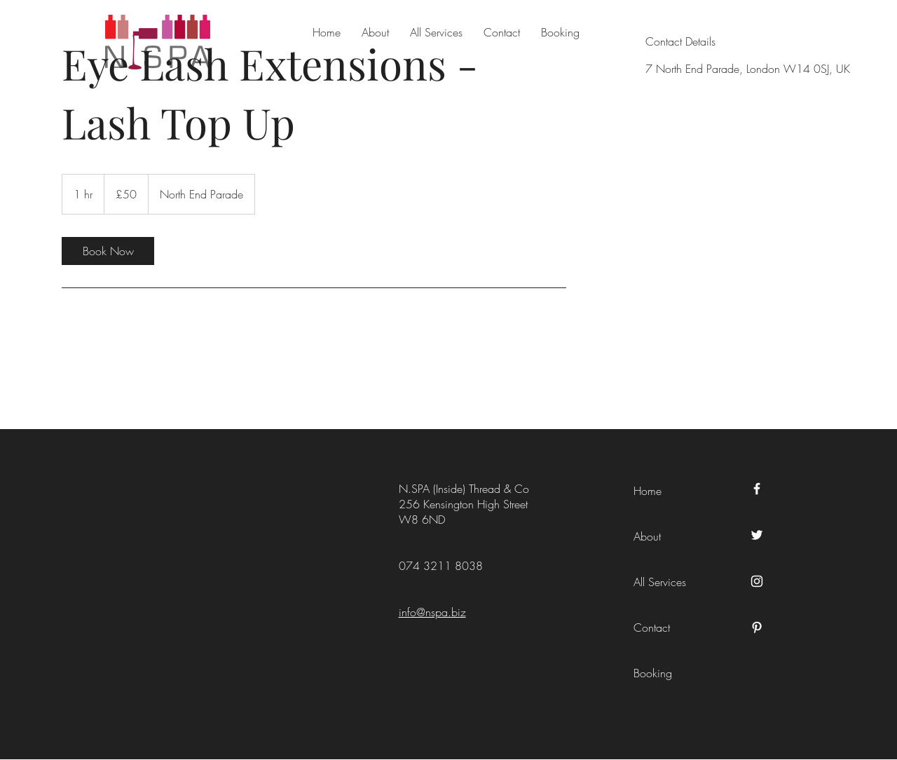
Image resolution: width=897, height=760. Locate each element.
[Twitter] (757, 535)
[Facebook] (757, 488)
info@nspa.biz (432, 612)
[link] (108, 251)
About (647, 536)
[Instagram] (757, 581)
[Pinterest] (757, 627)
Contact (652, 627)
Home (648, 490)
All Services (660, 582)
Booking (653, 673)
